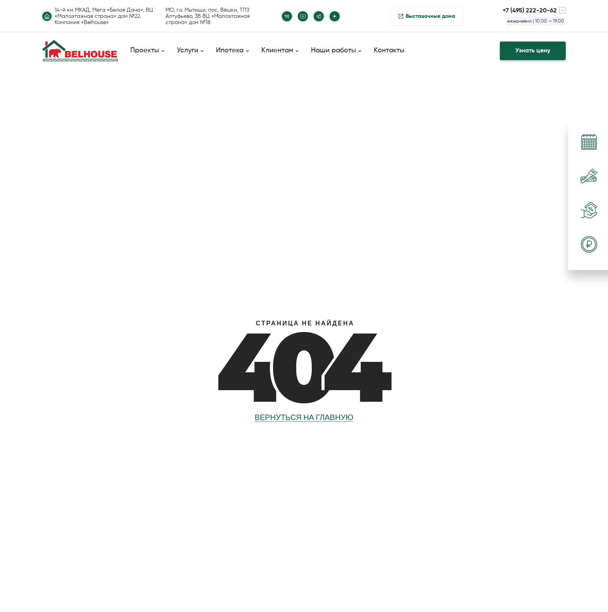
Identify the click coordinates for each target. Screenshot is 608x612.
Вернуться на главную (304, 417)
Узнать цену (532, 51)
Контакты (389, 50)
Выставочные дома (430, 16)
